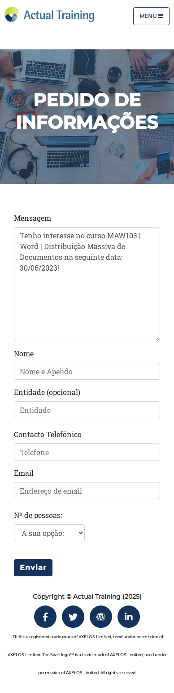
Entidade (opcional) (47, 392)
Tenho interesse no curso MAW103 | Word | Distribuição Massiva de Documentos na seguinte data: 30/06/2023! (87, 284)
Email (24, 473)
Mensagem (32, 218)
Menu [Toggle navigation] (151, 16)
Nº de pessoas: (38, 515)
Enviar (33, 567)
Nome (24, 353)
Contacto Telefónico (48, 434)
